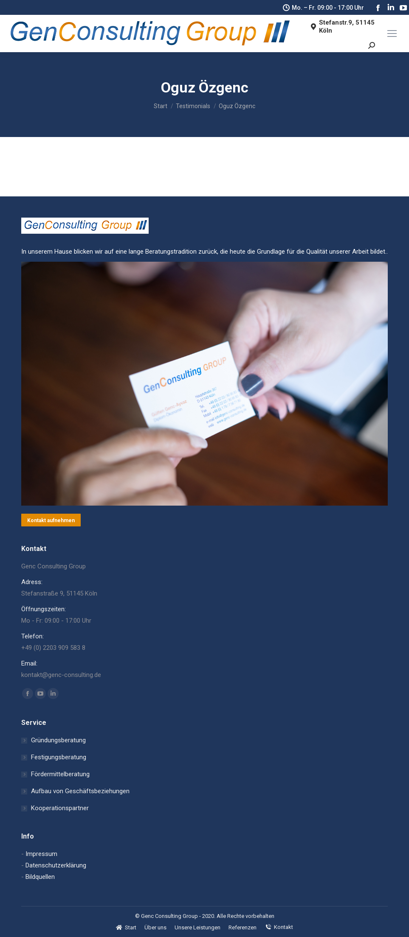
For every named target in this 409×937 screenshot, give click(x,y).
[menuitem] (126, 927)
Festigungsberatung (58, 757)
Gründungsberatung (58, 740)
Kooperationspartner (60, 808)
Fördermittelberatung (60, 774)
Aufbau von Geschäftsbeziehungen (80, 791)
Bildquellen (40, 877)
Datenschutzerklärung (55, 865)
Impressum (41, 854)
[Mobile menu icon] (392, 33)
